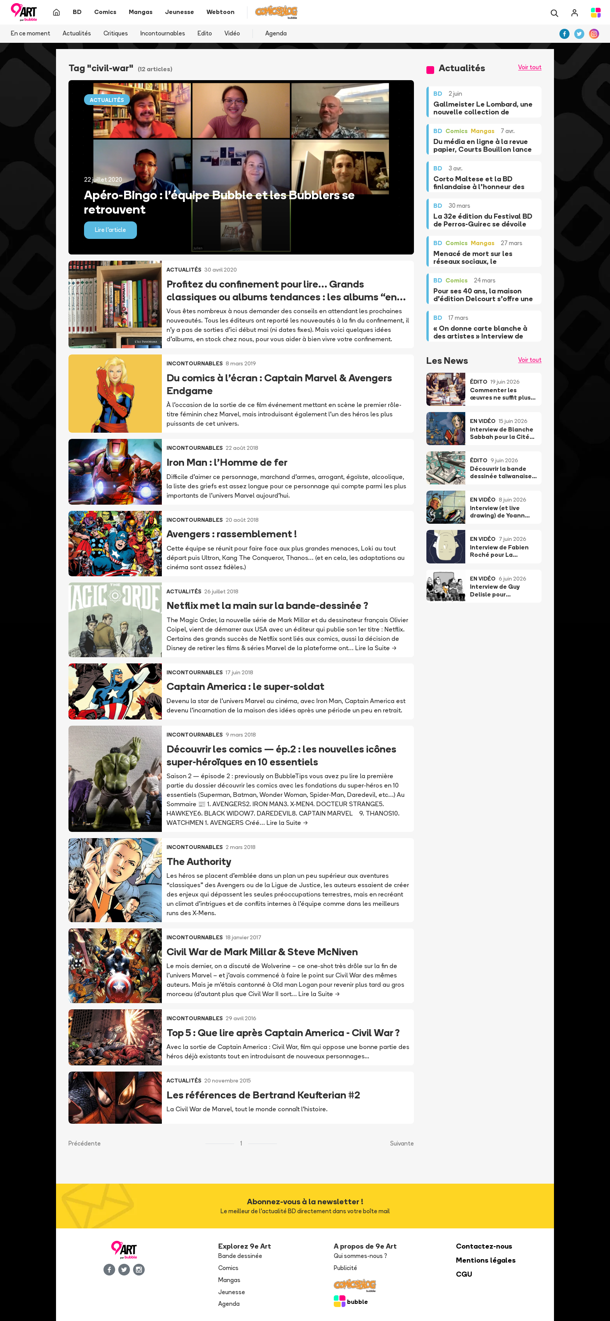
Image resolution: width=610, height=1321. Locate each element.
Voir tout (530, 67)
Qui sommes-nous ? (360, 1256)
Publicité (345, 1268)
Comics (228, 1268)
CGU (464, 1274)
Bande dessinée (240, 1256)
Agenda (276, 33)
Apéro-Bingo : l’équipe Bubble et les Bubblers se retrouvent (219, 202)
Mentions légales (486, 1260)
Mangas (229, 1280)
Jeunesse (231, 1292)
